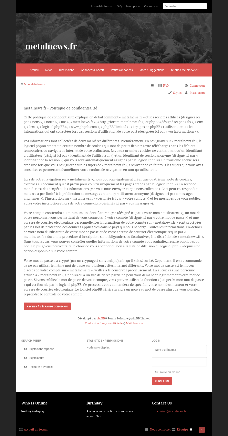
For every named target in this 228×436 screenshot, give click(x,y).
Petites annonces (122, 70)
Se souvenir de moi (168, 372)
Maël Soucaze (134, 323)
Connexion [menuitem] (197, 85)
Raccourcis (154, 85)
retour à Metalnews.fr (184, 70)
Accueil (34, 70)
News (48, 70)
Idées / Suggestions (151, 70)
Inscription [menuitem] (197, 93)
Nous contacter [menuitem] (160, 429)
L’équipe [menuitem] (182, 429)
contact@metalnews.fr (171, 411)
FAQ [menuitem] (166, 85)
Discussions (66, 70)
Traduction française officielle (104, 323)
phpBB (100, 318)
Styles (177, 93)
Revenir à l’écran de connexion (47, 306)
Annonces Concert (92, 70)
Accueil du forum (34, 84)
